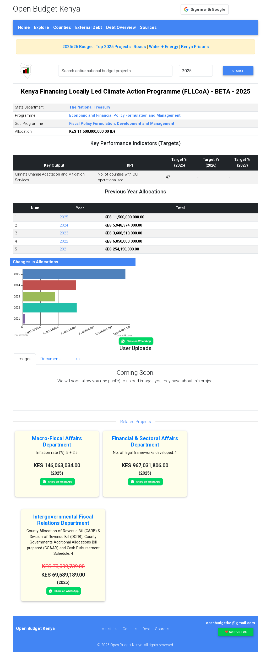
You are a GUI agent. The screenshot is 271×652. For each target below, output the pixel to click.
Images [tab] (24, 358)
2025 (64, 217)
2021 (64, 249)
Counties (62, 27)
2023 (64, 233)
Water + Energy (163, 46)
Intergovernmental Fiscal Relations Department (63, 520)
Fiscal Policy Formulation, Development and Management (121, 123)
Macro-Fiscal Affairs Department (57, 441)
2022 (64, 241)
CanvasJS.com (124, 335)
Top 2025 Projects (113, 46)
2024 (64, 225)
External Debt (88, 27)
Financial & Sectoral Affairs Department (145, 441)
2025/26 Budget (77, 46)
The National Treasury (89, 107)
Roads (140, 46)
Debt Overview (121, 27)
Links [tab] (75, 358)
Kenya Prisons (195, 46)
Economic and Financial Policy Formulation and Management (125, 115)
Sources (148, 27)
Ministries (109, 629)
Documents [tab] (51, 358)
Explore (41, 27)
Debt (146, 629)
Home (24, 27)
